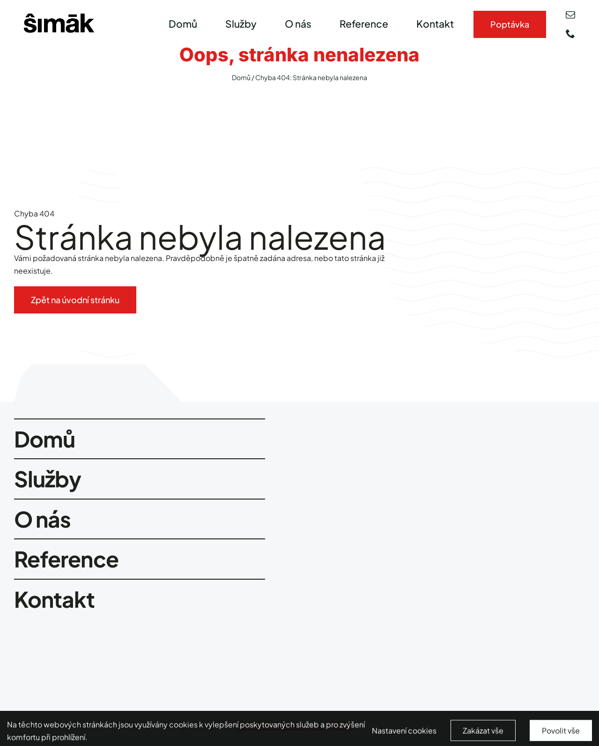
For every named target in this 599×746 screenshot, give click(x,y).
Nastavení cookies (404, 735)
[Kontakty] (509, 24)
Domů (241, 77)
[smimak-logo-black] (59, 17)
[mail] (570, 15)
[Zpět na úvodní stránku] (75, 299)
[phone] (570, 33)
